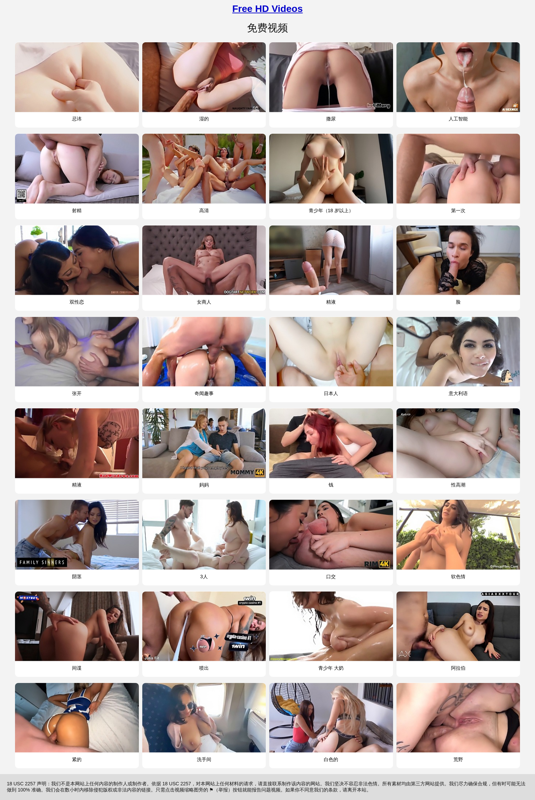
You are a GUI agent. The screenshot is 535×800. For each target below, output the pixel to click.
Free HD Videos (267, 8)
